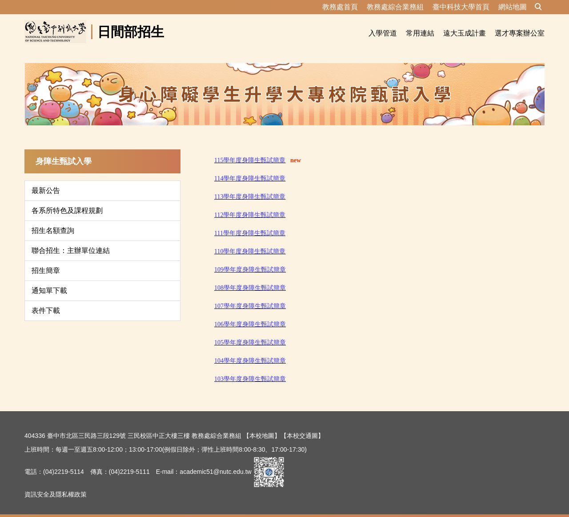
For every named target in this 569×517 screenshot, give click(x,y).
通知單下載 (49, 280)
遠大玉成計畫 (464, 33)
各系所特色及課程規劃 (67, 200)
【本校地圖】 (261, 425)
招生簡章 (46, 260)
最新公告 (46, 180)
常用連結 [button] (420, 33)
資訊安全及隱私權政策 (55, 483)
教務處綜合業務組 (395, 7)
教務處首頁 (340, 7)
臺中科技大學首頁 (461, 7)
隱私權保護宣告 (46, 505)
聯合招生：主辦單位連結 (71, 240)
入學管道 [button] (383, 33)
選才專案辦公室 (520, 33)
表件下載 (46, 300)
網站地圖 (512, 7)
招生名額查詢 (53, 220)
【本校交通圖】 (302, 425)
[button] (538, 7)
